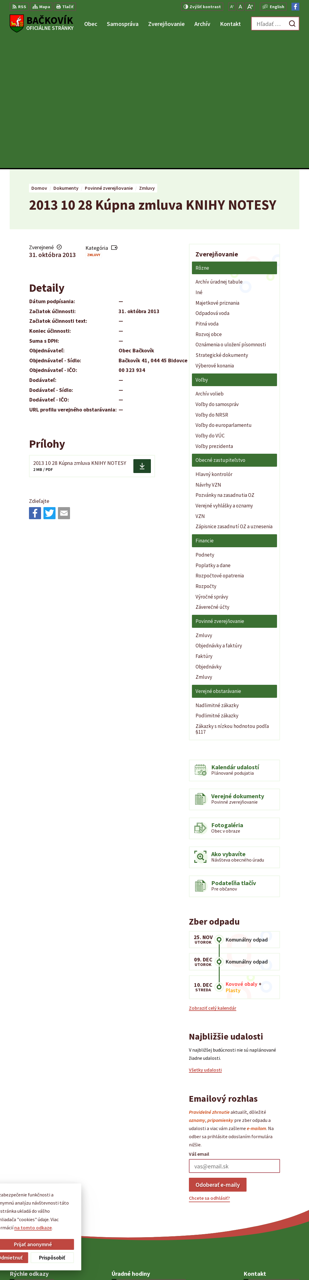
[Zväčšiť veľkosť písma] (250, 6)
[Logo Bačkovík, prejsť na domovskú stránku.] (42, 23)
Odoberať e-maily (218, 1054)
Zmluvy (93, 124)
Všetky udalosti (205, 939)
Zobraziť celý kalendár (212, 877)
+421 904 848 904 (261, 1198)
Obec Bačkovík (166, 1264)
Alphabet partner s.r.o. (88, 1264)
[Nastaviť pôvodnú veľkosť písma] (240, 6)
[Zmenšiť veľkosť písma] (232, 6)
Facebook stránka (263, 1213)
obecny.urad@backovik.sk (271, 1205)
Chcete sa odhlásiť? (209, 1068)
